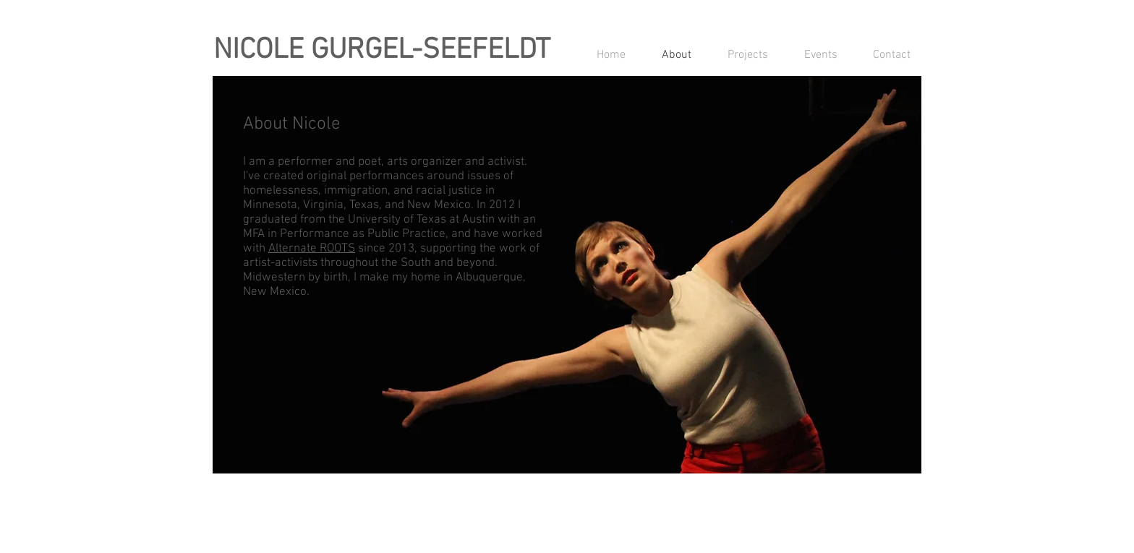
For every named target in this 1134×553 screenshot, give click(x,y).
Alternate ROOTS (311, 248)
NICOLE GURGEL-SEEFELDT (381, 50)
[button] (740, 55)
